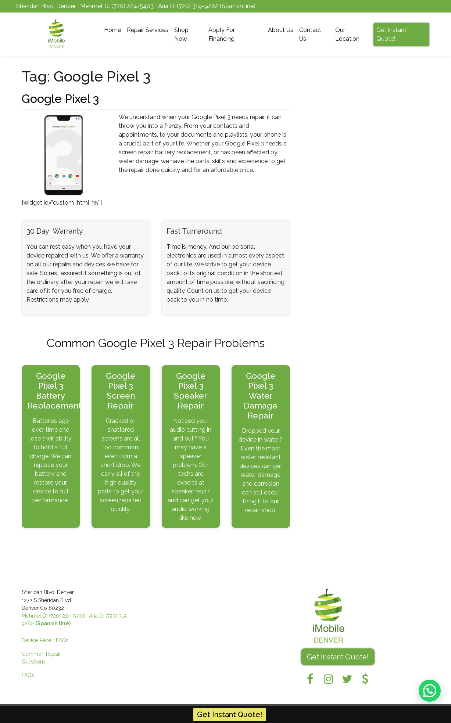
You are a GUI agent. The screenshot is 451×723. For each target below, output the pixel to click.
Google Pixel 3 (60, 98)
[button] (429, 690)
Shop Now (181, 34)
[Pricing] (365, 679)
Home (112, 29)
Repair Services (147, 29)
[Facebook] (310, 679)
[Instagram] (328, 679)
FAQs (28, 675)
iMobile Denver (57, 713)
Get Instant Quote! (391, 34)
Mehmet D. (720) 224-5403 (53, 616)
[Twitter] (347, 679)
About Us (280, 29)
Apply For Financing (221, 34)
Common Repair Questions (41, 658)
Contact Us (310, 34)
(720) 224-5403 (132, 6)
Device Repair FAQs (45, 640)
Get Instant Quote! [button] (338, 656)
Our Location (347, 34)
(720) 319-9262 (197, 6)
